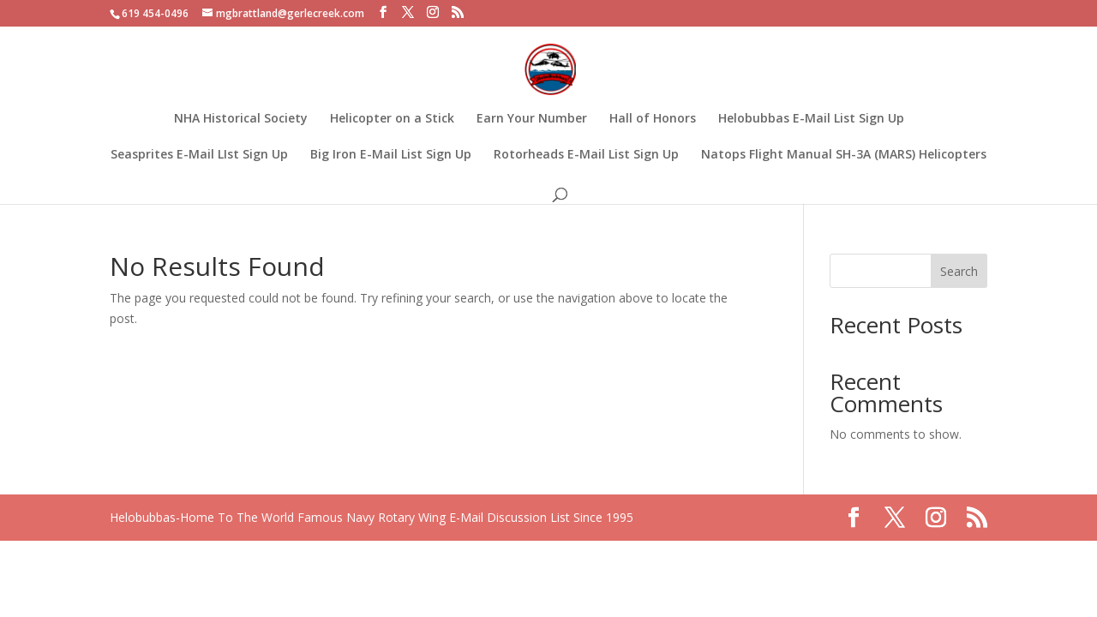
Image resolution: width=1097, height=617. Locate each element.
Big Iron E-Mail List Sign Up (390, 155)
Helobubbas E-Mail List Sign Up (811, 119)
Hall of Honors (652, 119)
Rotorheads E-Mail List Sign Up (586, 155)
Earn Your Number (532, 119)
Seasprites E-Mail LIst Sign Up (199, 155)
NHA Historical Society (241, 119)
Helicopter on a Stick (392, 119)
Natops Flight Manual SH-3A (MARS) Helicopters (843, 155)
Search (959, 271)
